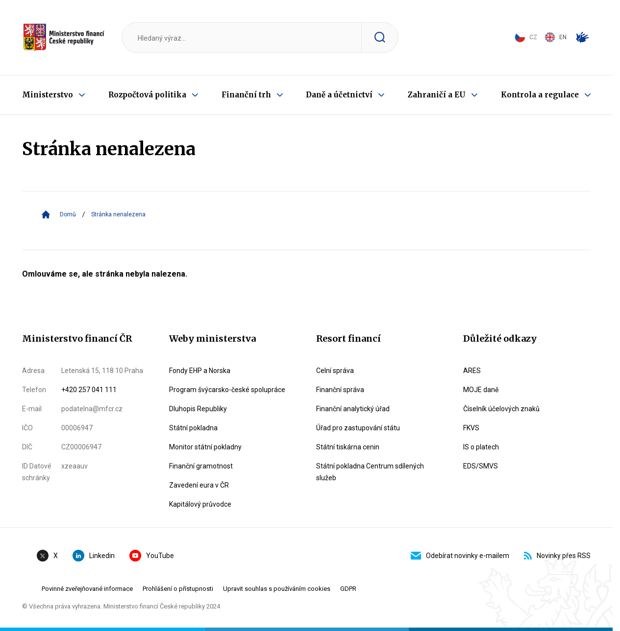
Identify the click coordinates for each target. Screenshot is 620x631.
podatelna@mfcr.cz (92, 409)
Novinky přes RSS (557, 556)
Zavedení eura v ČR (199, 485)
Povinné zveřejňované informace (87, 588)
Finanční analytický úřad (353, 409)
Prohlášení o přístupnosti (178, 588)
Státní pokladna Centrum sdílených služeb (370, 472)
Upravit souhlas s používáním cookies (276, 588)
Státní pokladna (193, 428)
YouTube (151, 555)
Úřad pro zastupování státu (358, 428)
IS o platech (481, 447)
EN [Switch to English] (556, 37)
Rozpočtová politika (147, 94)
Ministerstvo (47, 94)
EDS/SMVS (480, 466)
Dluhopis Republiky (198, 409)
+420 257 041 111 (89, 390)
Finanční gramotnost (201, 466)
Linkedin (94, 555)
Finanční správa (340, 390)
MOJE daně (480, 390)
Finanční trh (246, 94)
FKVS (471, 428)
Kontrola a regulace (540, 94)
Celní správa (335, 370)
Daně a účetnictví (339, 94)
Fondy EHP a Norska (199, 370)
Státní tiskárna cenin (347, 447)
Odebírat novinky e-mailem (460, 556)
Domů (68, 214)
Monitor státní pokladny (205, 447)
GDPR (348, 588)
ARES (472, 370)
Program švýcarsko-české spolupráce (227, 390)
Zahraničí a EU (437, 94)
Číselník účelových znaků (501, 409)
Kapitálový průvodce (200, 504)
